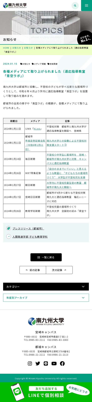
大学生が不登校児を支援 (71, 177)
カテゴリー (13, 286)
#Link (37, 128)
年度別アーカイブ (16, 297)
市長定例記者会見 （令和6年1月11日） (35, 145)
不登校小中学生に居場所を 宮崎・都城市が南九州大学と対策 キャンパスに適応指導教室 (67, 159)
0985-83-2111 (37, 339)
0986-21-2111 (37, 354)
